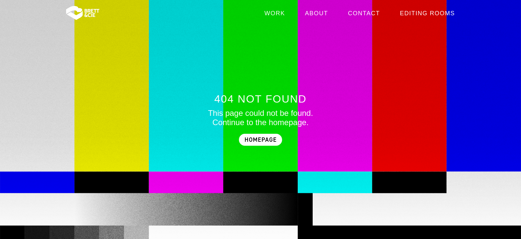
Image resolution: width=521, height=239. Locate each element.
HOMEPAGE (261, 140)
